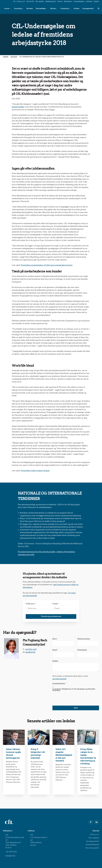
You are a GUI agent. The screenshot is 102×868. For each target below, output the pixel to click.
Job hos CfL (30, 1)
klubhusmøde (18, 107)
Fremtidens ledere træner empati (35, 470)
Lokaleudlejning (78, 1)
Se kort (8, 848)
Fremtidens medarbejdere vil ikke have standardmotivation (47, 265)
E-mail (56, 603)
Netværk (29, 8)
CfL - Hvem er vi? (19, 1)
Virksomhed (82, 650)
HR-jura (53, 8)
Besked (55, 661)
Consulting (18, 8)
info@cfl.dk (10, 856)
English (96, 1)
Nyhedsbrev (68, 1)
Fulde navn (31, 603)
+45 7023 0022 (11, 852)
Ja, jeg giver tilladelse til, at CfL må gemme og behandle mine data (73, 689)
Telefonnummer (83, 639)
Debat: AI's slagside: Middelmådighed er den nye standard (64, 755)
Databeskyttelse (59, 683)
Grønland (89, 1)
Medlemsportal (50, 1)
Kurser (7, 8)
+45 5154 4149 (31, 649)
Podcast (59, 1)
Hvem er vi (94, 834)
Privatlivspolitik (92, 848)
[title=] (98, 8)
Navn (55, 639)
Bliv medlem (39, 1)
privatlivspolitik (59, 679)
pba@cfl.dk (30, 652)
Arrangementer (88, 8)
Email (55, 650)
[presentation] (67, 696)
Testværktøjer (41, 8)
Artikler (76, 8)
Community (65, 8)
